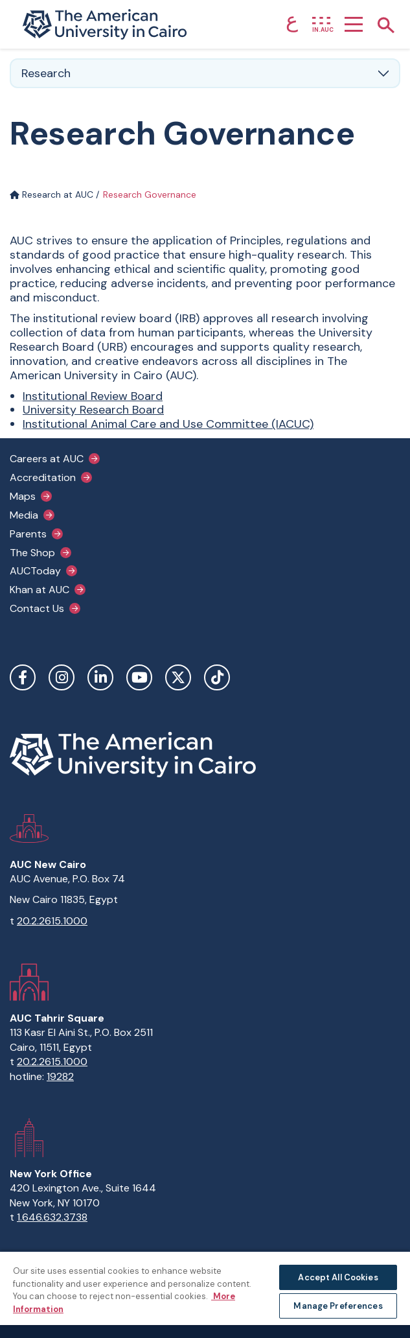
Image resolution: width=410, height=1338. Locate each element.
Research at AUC (51, 194)
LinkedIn (100, 677)
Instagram (61, 677)
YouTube (139, 677)
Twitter (178, 677)
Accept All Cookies (338, 1277)
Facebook (23, 677)
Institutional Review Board (93, 396)
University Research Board (93, 409)
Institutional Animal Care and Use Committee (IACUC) (168, 424)
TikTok (217, 677)
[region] (205, 1294)
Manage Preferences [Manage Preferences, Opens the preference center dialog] (337, 1305)
